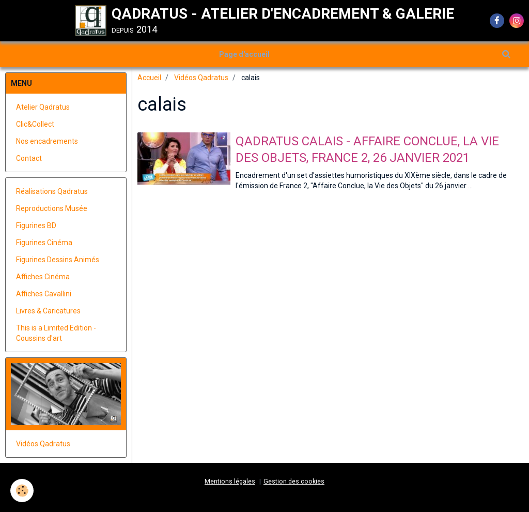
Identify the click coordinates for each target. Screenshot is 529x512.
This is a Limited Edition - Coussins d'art (56, 333)
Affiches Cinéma (43, 277)
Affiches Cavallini (43, 294)
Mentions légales (230, 481)
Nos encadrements (47, 141)
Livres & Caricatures (48, 311)
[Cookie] (22, 490)
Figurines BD (36, 225)
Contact (29, 158)
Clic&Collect (35, 124)
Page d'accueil (244, 54)
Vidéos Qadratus (201, 77)
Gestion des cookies (293, 481)
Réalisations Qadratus (52, 191)
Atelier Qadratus (43, 107)
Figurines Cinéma (44, 242)
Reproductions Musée (51, 208)
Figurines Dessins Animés (57, 259)
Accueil (149, 77)
